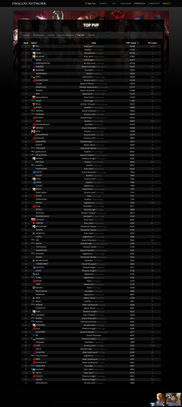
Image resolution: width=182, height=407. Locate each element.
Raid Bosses (38, 35)
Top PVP (80, 35)
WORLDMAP (126, 3)
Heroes (51, 35)
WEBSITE (166, 3)
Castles (26, 35)
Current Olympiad (66, 35)
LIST (114, 3)
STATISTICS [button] (139, 3)
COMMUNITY (154, 3)
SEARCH (103, 3)
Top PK (91, 35)
